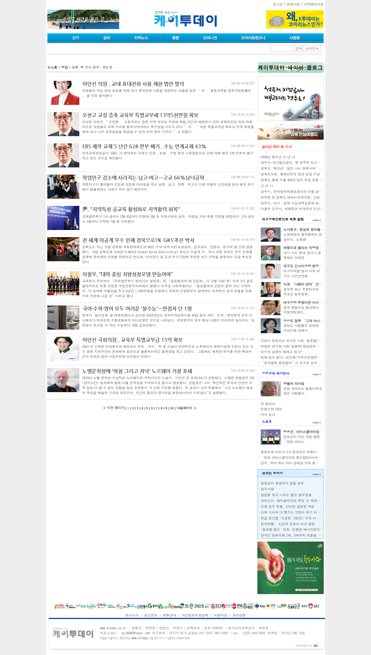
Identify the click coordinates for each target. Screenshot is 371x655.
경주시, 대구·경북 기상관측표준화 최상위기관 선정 (300, 203)
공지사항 (267, 488)
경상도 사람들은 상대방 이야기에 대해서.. (301, 328)
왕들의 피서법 (293, 383)
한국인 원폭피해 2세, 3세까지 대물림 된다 (292, 535)
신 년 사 (267, 185)
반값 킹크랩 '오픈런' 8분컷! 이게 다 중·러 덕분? (298, 518)
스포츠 (267, 421)
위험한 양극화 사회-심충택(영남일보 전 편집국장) (298, 346)
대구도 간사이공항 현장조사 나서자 (309, 265)
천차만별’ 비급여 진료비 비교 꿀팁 (288, 523)
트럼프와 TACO (271, 409)
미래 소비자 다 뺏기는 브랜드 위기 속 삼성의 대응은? (301, 512)
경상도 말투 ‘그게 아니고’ (304, 320)
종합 (64, 67)
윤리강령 (239, 615)
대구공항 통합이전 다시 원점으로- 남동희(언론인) (321, 302)
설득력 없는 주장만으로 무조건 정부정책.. (301, 291)
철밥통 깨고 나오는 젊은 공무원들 (286, 494)
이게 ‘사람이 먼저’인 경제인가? (309, 284)
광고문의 (150, 615)
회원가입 (293, 4)
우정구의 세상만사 (275, 373)
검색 (299, 48)
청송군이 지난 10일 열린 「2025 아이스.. (301, 439)
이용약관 (220, 615)
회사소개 (132, 615)
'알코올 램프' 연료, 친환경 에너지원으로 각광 (296, 529)
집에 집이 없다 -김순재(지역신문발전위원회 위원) (298, 357)
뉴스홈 (52, 67)
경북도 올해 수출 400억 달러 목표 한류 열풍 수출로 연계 (303, 179)
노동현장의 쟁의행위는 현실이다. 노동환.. (302, 237)
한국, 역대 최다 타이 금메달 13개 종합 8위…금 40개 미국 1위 (307, 462)
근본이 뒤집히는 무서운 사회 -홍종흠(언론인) (295, 340)
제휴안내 (169, 615)
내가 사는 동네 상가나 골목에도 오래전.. (302, 255)
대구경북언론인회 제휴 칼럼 (283, 219)
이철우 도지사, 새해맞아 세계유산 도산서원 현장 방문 (301, 208)
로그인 (278, 4)
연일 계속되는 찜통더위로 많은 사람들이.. (302, 391)
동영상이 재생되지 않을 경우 (282, 483)
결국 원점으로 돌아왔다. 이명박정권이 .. (301, 310)
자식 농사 (268, 414)
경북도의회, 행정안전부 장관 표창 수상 (290, 174)
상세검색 (312, 48)
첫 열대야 (268, 403)
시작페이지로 (314, 4)
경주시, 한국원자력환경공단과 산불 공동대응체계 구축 (302, 191)
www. (113, 627)
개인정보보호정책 (195, 615)
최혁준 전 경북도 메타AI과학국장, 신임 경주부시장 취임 (303, 197)
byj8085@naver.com (136, 632)
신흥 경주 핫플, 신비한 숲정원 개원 (287, 506)
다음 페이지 (184, 408)
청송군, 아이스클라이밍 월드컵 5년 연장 (313, 431)
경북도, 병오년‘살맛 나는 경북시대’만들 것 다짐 (299, 168)
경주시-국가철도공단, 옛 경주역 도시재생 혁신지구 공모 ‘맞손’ (310, 162)
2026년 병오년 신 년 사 (278, 156)
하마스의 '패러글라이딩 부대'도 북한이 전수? (295, 500)
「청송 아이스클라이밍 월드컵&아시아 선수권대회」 (300, 457)
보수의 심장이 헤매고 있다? (281, 351)
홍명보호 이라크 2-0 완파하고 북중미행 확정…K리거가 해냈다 (307, 451)
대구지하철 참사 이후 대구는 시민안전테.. (301, 273)
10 (171, 408)
